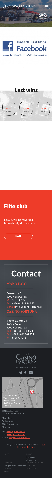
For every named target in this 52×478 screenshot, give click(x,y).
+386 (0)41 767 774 (23, 334)
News (6, 471)
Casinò (29, 454)
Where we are (31, 460)
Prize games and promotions (15, 466)
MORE (18, 236)
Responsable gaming (11, 410)
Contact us (31, 468)
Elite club (30, 465)
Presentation (30, 457)
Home (6, 454)
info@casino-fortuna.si (28, 306)
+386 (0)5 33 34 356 (23, 303)
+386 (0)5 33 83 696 (22, 331)
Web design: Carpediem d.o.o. (31, 445)
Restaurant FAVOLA (34, 462)
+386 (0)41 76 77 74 (16, 434)
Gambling (8, 462)
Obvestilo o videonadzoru (13, 413)
